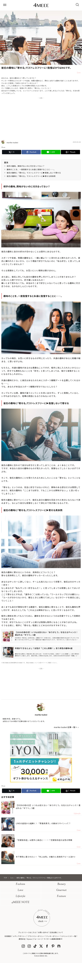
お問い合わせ (43, 932)
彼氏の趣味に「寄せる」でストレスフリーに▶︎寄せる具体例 (31, 176)
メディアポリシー (19, 936)
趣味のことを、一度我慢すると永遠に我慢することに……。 (31, 169)
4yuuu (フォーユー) (34, 939)
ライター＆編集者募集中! (53, 939)
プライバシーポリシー (36, 936)
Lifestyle (20, 896)
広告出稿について (56, 932)
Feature (61, 896)
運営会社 (22, 939)
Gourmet (61, 890)
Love (20, 890)
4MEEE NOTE (20, 902)
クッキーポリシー (53, 936)
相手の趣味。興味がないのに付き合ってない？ (26, 166)
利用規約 (8, 936)
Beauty (62, 884)
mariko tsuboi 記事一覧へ (65, 727)
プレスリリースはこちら (27, 932)
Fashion (20, 884)
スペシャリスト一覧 (68, 936)
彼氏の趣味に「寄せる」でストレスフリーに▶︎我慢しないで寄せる (34, 172)
